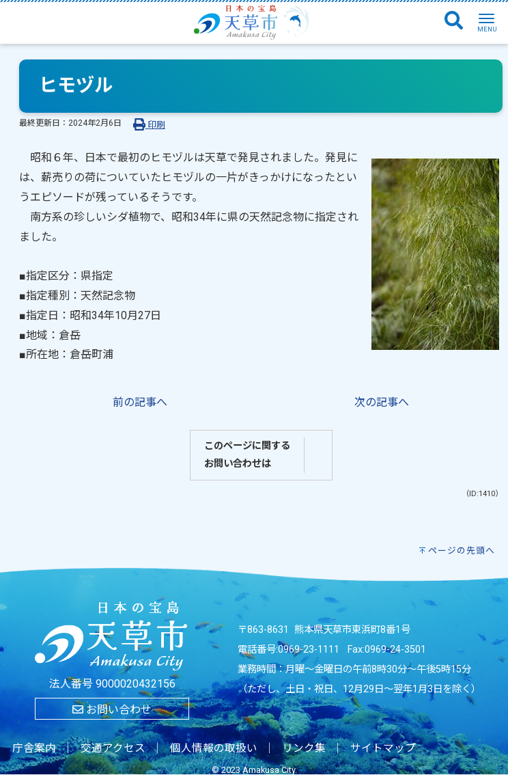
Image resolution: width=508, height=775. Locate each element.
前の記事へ (140, 402)
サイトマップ (383, 748)
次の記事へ (381, 402)
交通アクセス (113, 748)
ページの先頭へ (461, 550)
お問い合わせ (112, 709)
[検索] (453, 21)
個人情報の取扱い (213, 748)
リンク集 (304, 748)
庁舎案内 (34, 748)
